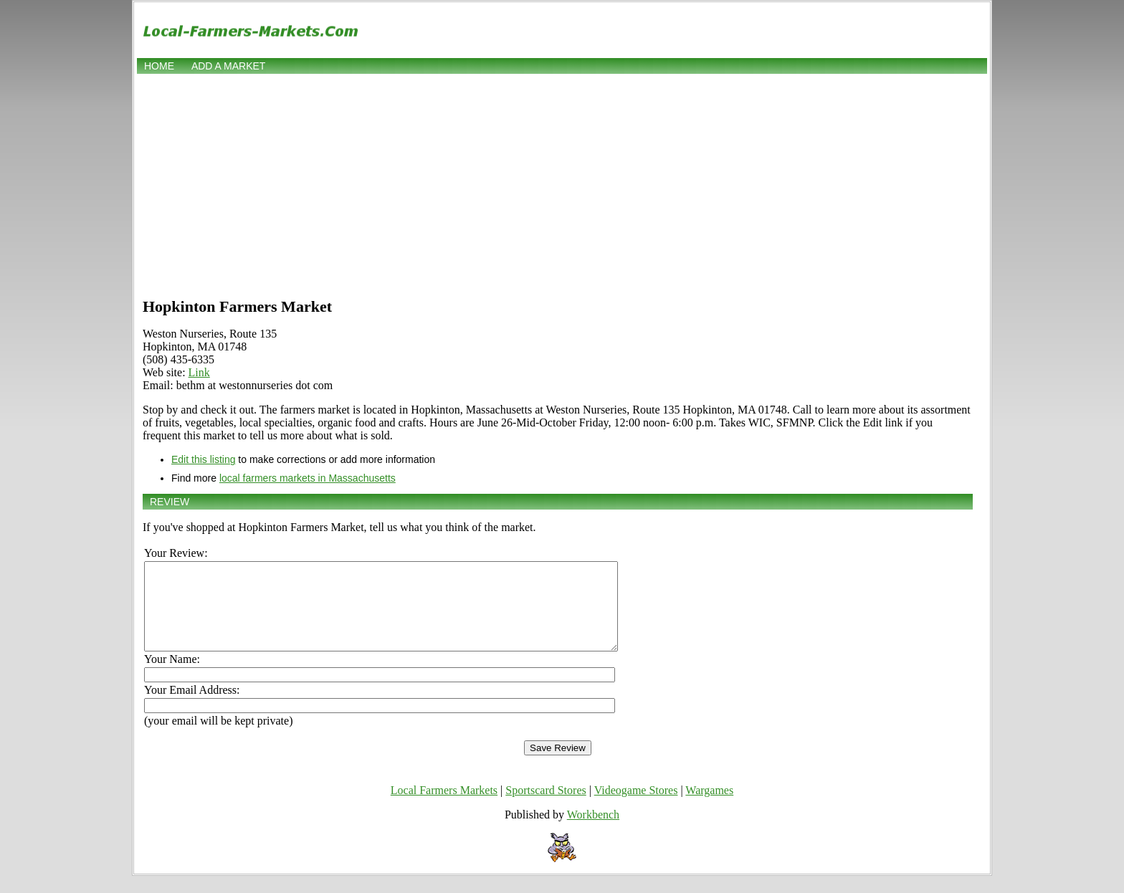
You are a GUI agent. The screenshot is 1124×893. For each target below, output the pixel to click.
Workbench (593, 832)
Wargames (709, 807)
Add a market (228, 66)
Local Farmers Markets (444, 807)
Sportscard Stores (545, 807)
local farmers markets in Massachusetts (307, 478)
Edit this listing (203, 459)
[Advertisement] (562, 184)
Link (199, 372)
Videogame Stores (636, 807)
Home (159, 66)
